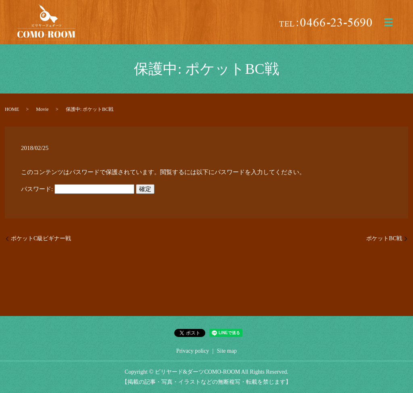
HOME (12, 109)
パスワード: (77, 189)
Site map (227, 351)
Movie (42, 109)
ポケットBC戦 (384, 238)
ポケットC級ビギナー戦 (41, 238)
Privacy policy (192, 351)
